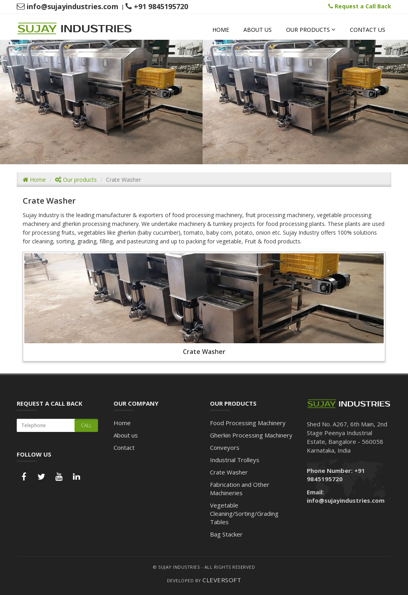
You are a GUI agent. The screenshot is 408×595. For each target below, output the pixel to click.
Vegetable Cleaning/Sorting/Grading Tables (244, 513)
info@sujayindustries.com (67, 6)
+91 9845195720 (157, 6)
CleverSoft (221, 580)
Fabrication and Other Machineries (239, 488)
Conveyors (224, 447)
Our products (76, 179)
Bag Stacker (226, 534)
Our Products (310, 29)
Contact (124, 447)
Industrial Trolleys (234, 460)
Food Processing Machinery (248, 423)
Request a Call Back (359, 6)
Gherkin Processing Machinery (251, 435)
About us (257, 29)
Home (220, 29)
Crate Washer (229, 472)
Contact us (367, 29)
